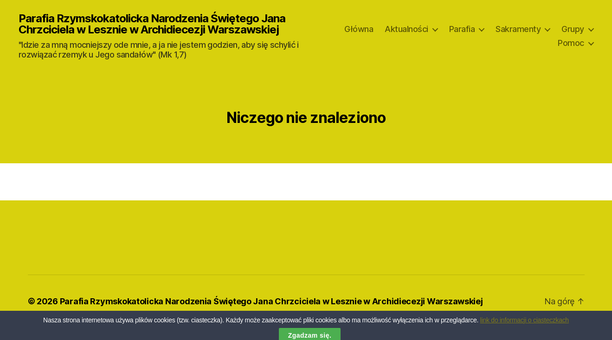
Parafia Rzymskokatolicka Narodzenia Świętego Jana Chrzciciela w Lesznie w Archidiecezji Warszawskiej (152, 24)
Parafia (462, 29)
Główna (358, 29)
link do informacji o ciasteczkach (524, 326)
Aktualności (406, 29)
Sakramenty (518, 29)
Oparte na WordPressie (82, 314)
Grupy (572, 29)
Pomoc (571, 43)
